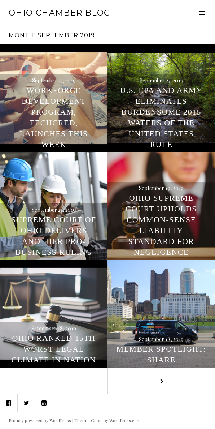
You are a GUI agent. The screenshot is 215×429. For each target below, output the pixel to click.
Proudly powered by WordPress (40, 420)
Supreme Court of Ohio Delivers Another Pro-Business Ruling (53, 236)
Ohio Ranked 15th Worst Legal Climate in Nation (54, 349)
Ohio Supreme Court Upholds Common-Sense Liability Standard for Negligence (161, 225)
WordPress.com (125, 420)
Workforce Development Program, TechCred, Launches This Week (53, 117)
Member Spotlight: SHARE (161, 354)
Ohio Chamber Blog (59, 13)
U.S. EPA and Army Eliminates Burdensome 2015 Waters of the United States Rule (161, 117)
